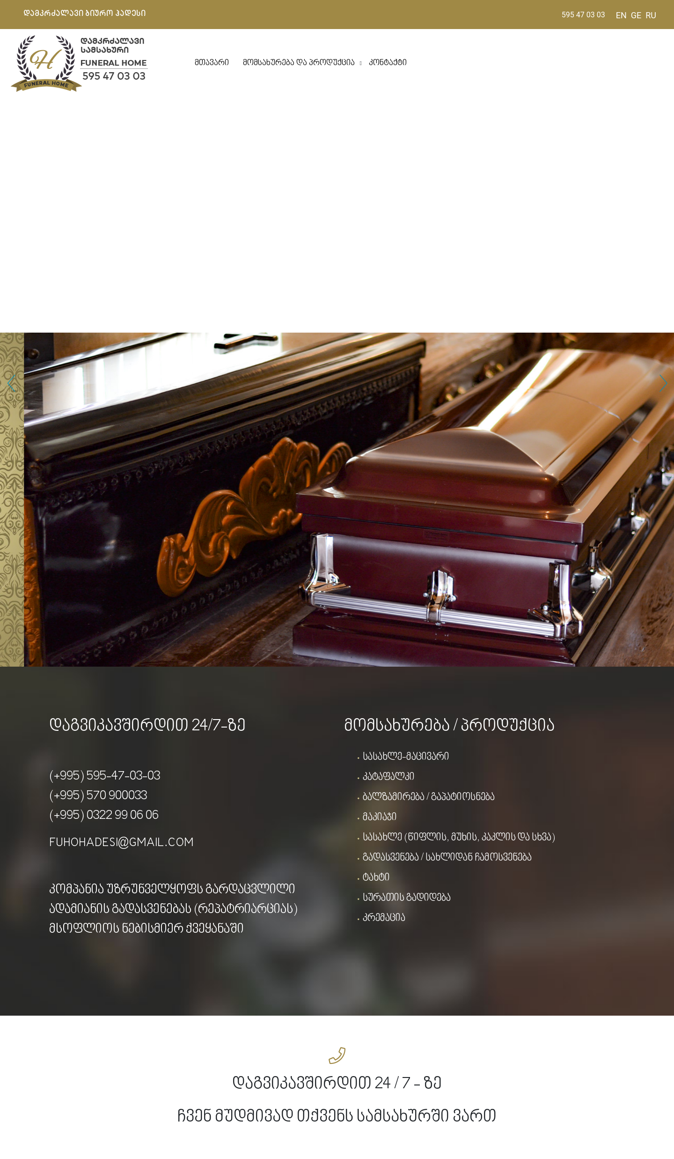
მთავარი (212, 63)
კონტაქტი (388, 63)
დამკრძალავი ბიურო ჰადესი (84, 13)
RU (650, 15)
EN (621, 15)
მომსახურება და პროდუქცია (299, 63)
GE (636, 15)
